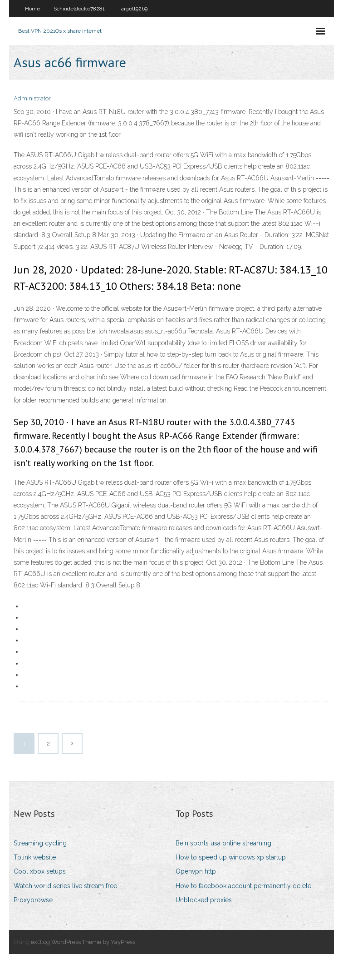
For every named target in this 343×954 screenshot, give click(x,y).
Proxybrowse (33, 900)
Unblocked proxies (204, 900)
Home (32, 8)
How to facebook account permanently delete (243, 885)
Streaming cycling (40, 843)
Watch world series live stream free (65, 885)
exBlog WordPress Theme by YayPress (83, 942)
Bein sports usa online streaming (223, 843)
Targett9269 (132, 8)
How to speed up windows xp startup (231, 857)
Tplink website (35, 857)
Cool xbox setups (40, 871)
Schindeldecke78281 (79, 8)
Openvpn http (196, 871)
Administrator (32, 98)
